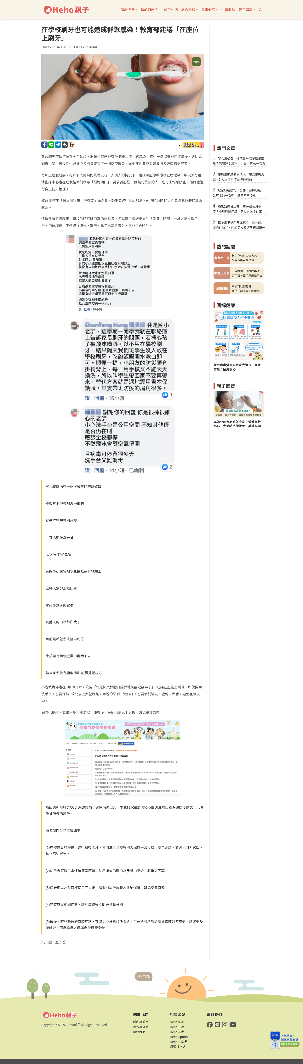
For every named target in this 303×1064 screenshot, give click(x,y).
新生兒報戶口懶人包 (244, 255)
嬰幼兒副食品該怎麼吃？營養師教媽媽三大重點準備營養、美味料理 (237, 424)
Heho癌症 (177, 1031)
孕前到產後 (150, 9)
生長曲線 (228, 9)
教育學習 (189, 9)
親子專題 (247, 9)
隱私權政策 (141, 1021)
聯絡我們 (139, 1031)
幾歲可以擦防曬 (241, 286)
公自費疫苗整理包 (243, 260)
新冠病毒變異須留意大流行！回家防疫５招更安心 (237, 367)
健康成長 (129, 9)
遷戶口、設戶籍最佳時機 (247, 275)
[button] (260, 9)
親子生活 (171, 9)
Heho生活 (177, 1026)
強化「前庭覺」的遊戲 (246, 291)
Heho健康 (177, 1021)
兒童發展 (209, 9)
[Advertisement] (239, 83)
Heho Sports (179, 1036)
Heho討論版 (178, 1041)
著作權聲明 (141, 1026)
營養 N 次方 (178, 1046)
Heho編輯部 (89, 47)
